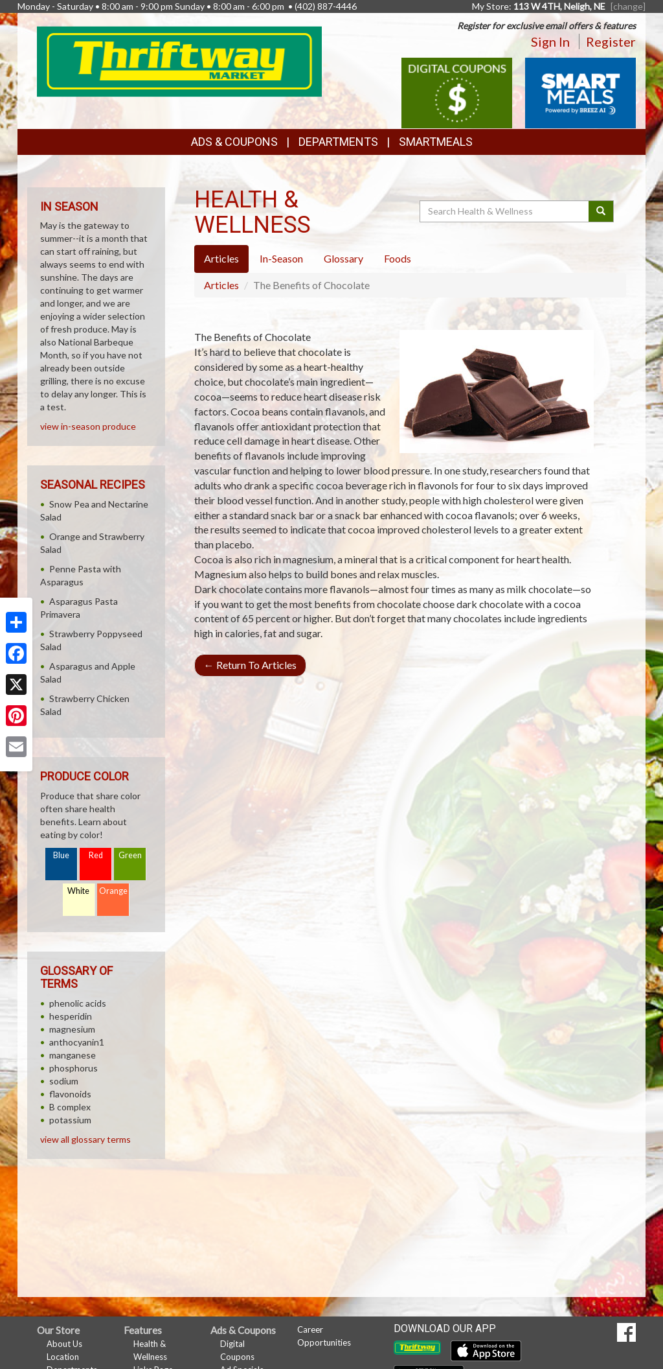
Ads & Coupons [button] (234, 141)
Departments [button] (338, 141)
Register (611, 41)
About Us (64, 1344)
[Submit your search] (601, 211)
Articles (221, 285)
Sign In (550, 41)
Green (130, 855)
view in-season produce (88, 426)
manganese (72, 1054)
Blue (61, 855)
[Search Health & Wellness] (505, 211)
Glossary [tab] (343, 258)
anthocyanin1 (76, 1041)
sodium (63, 1080)
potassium (70, 1119)
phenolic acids (77, 1003)
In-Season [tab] (281, 258)
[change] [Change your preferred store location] (628, 6)
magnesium (72, 1029)
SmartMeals (436, 141)
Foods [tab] (397, 258)
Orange (113, 891)
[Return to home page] (179, 59)
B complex (70, 1106)
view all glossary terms (85, 1139)
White (78, 891)
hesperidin (70, 1016)
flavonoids (70, 1093)
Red (96, 855)
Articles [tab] (221, 258)
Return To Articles (250, 665)
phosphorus (73, 1067)
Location (63, 1356)
